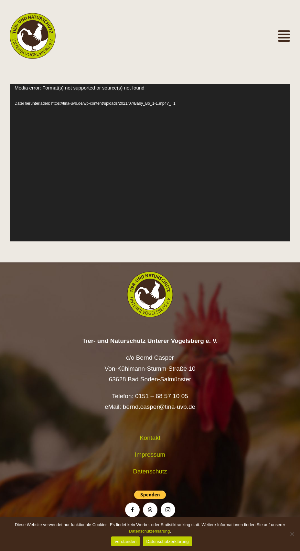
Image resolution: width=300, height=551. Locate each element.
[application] (150, 162)
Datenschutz (150, 471)
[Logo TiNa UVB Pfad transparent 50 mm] (33, 16)
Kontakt (150, 437)
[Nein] (292, 534)
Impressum (150, 454)
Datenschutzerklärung (149, 531)
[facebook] (132, 510)
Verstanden (125, 541)
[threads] (150, 510)
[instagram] (168, 510)
